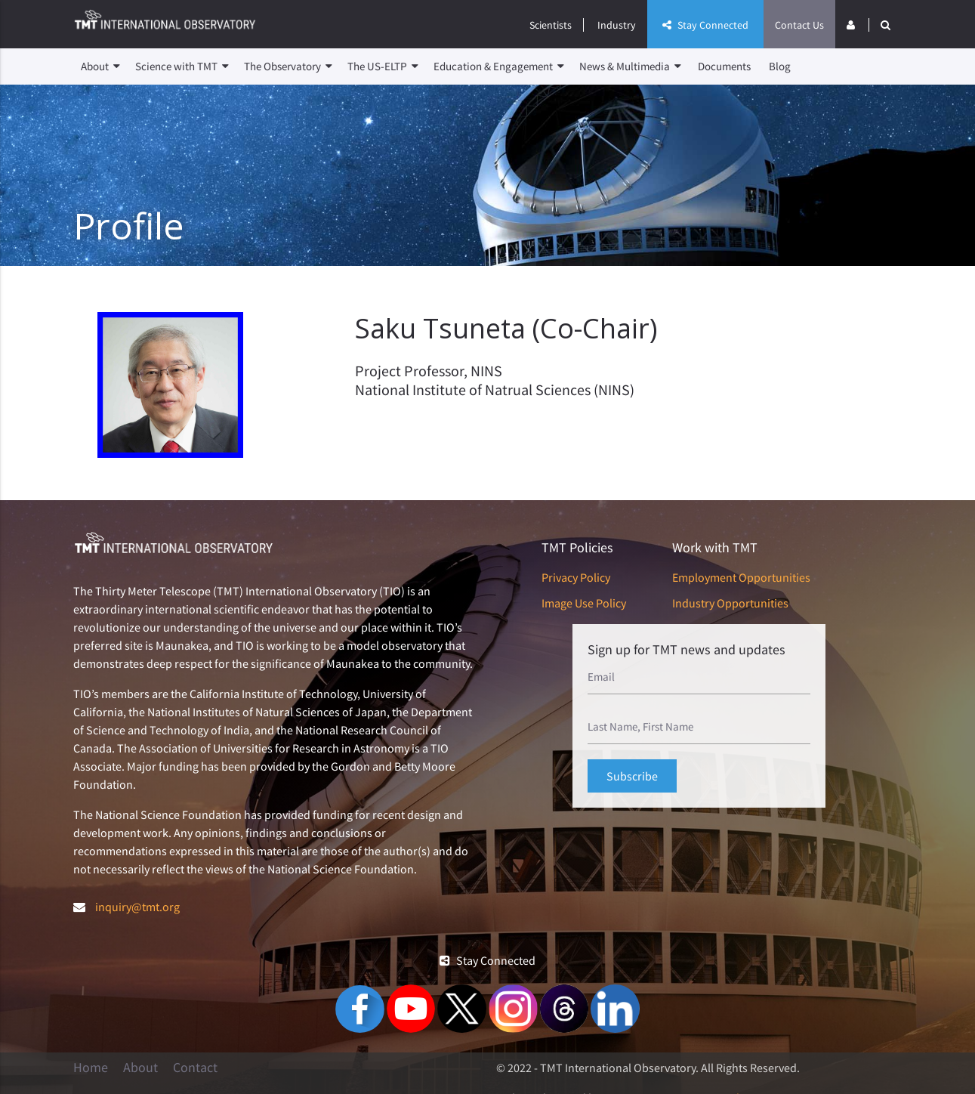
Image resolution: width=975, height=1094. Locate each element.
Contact (195, 1067)
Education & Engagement (499, 66)
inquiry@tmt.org (137, 906)
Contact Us (799, 25)
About (100, 66)
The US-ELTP (382, 66)
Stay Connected (705, 25)
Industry (616, 25)
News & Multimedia (630, 66)
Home (90, 1067)
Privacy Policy (575, 577)
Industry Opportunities (730, 602)
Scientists (550, 25)
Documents (724, 66)
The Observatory (288, 66)
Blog (780, 66)
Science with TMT (182, 66)
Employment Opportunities (741, 577)
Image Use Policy (583, 602)
